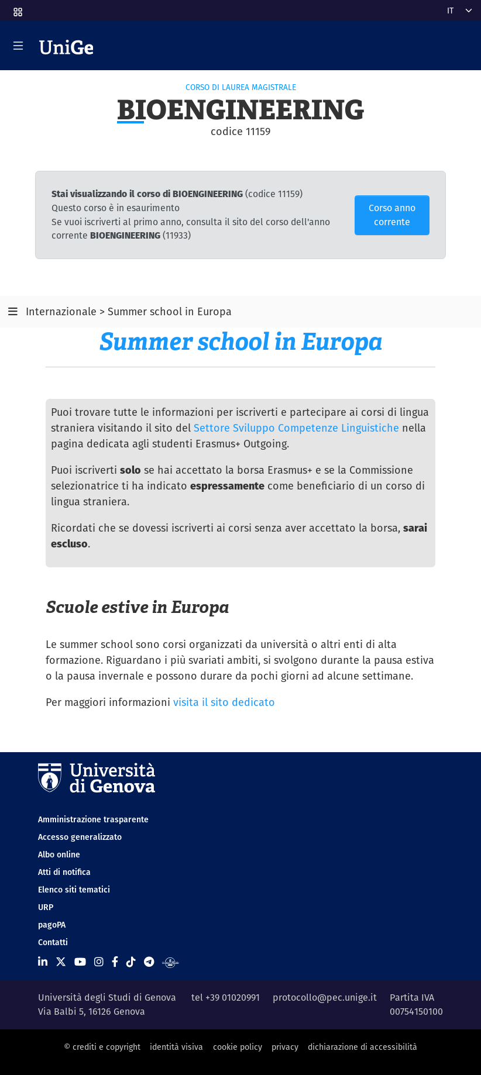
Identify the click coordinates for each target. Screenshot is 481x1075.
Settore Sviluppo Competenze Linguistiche (296, 428)
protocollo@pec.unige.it (325, 997)
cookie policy (237, 1047)
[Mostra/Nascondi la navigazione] (18, 45)
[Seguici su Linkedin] (42, 962)
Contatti (53, 942)
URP (45, 907)
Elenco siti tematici (74, 889)
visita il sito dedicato (224, 702)
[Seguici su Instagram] (99, 962)
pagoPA (52, 925)
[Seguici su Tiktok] (131, 962)
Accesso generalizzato (80, 837)
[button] (17, 8)
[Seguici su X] (61, 962)
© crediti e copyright (102, 1047)
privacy (285, 1047)
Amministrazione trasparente (93, 819)
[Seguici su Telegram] (149, 962)
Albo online (59, 854)
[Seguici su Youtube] (80, 962)
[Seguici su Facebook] (115, 962)
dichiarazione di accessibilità (362, 1047)
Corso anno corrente (392, 215)
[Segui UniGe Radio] (170, 962)
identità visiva (176, 1047)
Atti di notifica (64, 872)
